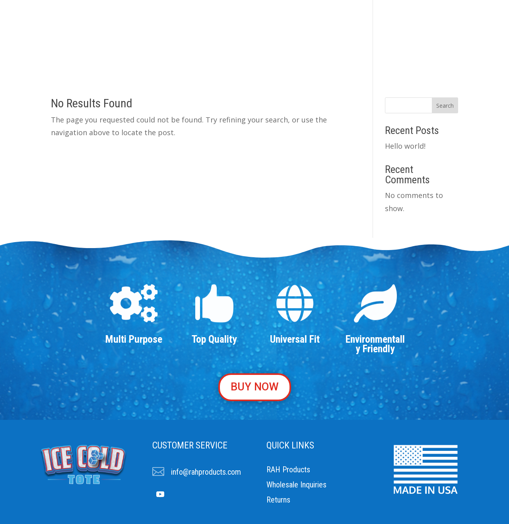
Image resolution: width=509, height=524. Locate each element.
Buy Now (330, 43)
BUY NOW (255, 386)
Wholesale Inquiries (296, 484)
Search (445, 105)
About (175, 43)
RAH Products (288, 469)
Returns (278, 500)
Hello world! (405, 146)
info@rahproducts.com (206, 472)
